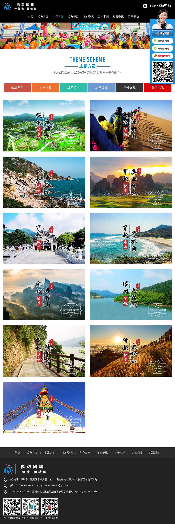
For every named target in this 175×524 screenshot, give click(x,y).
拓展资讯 (118, 16)
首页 (30, 16)
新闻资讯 (102, 452)
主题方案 (58, 16)
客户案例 (103, 16)
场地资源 (88, 16)
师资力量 (137, 452)
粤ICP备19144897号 (86, 491)
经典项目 (73, 16)
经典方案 (43, 16)
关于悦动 (133, 16)
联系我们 (154, 452)
